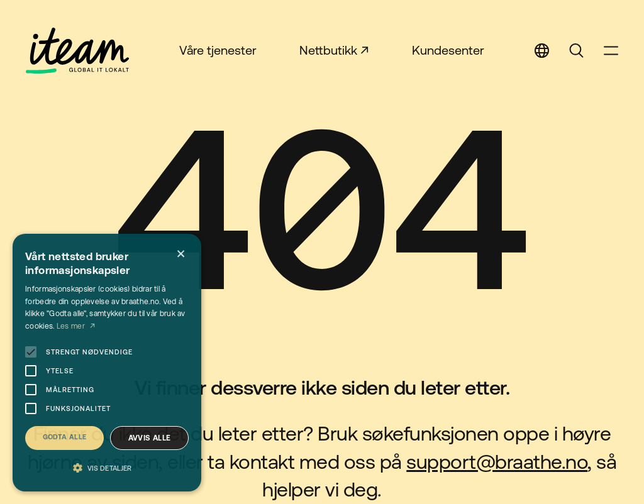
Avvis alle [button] (149, 438)
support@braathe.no (496, 461)
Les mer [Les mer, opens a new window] (72, 326)
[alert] (107, 362)
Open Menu (611, 50)
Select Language (542, 50)
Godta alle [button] (65, 437)
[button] (107, 468)
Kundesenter (448, 50)
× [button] (181, 254)
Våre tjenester (218, 50)
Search (576, 50)
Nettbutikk (328, 50)
